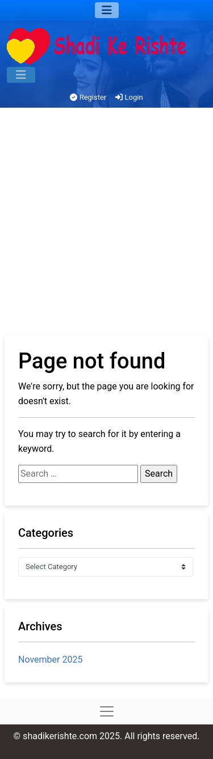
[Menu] (107, 10)
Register (88, 97)
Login (129, 97)
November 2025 (50, 659)
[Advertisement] (106, 223)
